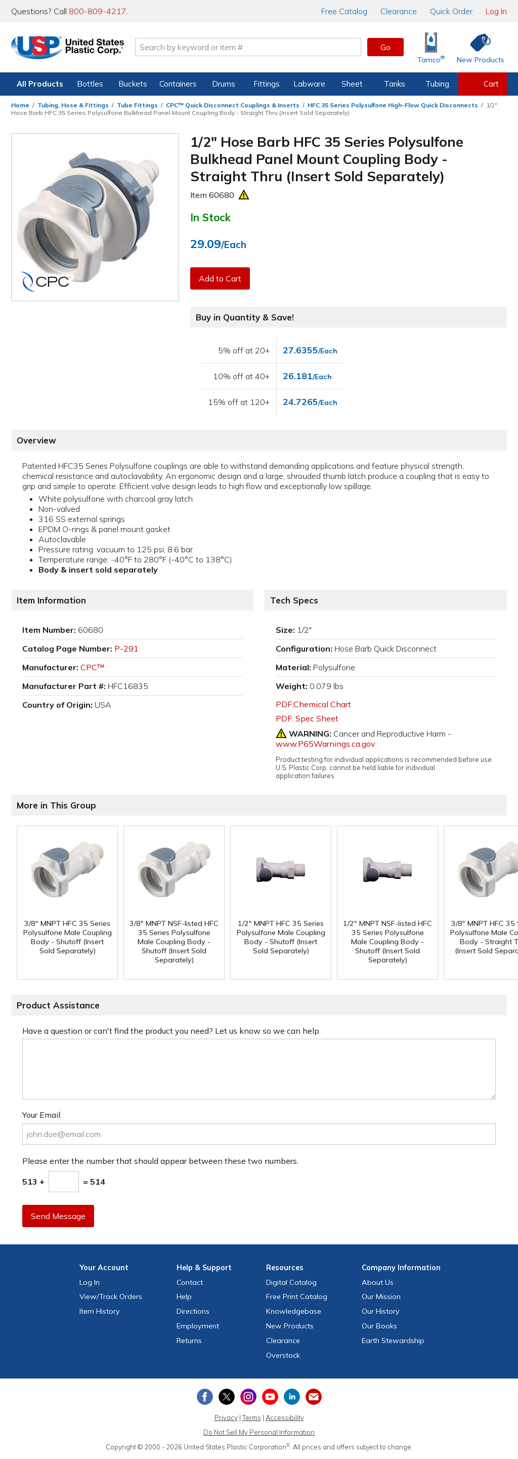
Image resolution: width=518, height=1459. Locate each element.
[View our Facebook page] (205, 1397)
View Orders (110, 1296)
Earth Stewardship (393, 1340)
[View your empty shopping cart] (482, 84)
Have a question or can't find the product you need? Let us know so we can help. (171, 1031)
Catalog (344, 11)
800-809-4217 (97, 11)
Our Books (379, 1325)
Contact (190, 1282)
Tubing (437, 84)
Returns (189, 1340)
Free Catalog (296, 1296)
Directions (193, 1311)
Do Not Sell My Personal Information (259, 1432)
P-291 (126, 648)
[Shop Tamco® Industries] (431, 47)
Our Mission (381, 1296)
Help (184, 1296)
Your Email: (42, 1115)
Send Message (58, 1216)
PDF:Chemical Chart (313, 704)
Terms (251, 1417)
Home (20, 105)
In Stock (210, 217)
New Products (290, 1325)
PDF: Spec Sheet (307, 718)
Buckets (132, 84)
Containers (178, 84)
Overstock (283, 1355)
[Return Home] (71, 49)
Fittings (266, 84)
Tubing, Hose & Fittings (73, 105)
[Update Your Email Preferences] (314, 1397)
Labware (309, 84)
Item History (99, 1311)
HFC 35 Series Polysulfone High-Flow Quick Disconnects (393, 105)
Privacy (226, 1417)
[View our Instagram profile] (248, 1397)
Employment (198, 1325)
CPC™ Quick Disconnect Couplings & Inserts (232, 105)
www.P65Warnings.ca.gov (325, 744)
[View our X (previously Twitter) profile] (227, 1397)
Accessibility (285, 1417)
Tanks (394, 84)
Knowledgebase (293, 1311)
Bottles (90, 84)
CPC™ (92, 667)
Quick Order (451, 11)
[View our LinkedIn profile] (292, 1397)
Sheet (352, 84)
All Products (40, 84)
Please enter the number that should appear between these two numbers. (160, 1161)
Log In (496, 11)
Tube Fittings (137, 105)
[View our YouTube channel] (270, 1397)
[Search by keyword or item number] (251, 47)
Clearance (398, 11)
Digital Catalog (291, 1282)
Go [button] (385, 47)
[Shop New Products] (477, 47)
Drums (223, 84)
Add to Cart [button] (220, 278)
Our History (381, 1311)
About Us (378, 1282)
